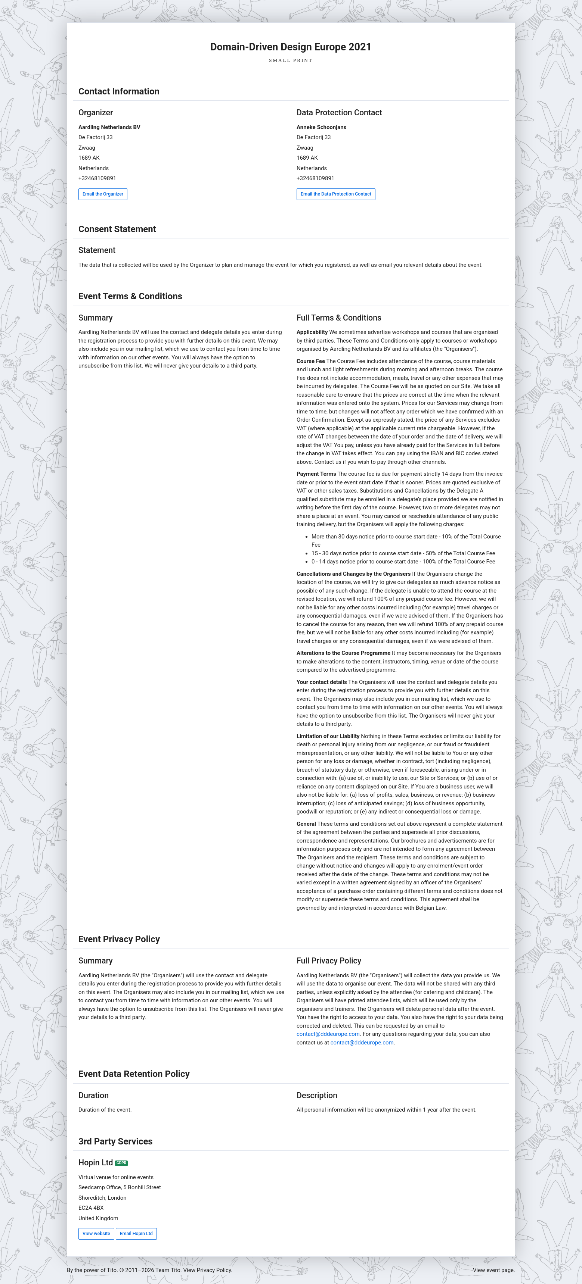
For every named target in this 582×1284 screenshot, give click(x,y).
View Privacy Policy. (208, 1270)
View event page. (494, 1270)
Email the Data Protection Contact (336, 194)
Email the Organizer (103, 194)
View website (96, 1233)
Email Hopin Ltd (136, 1233)
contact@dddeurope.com (328, 1034)
